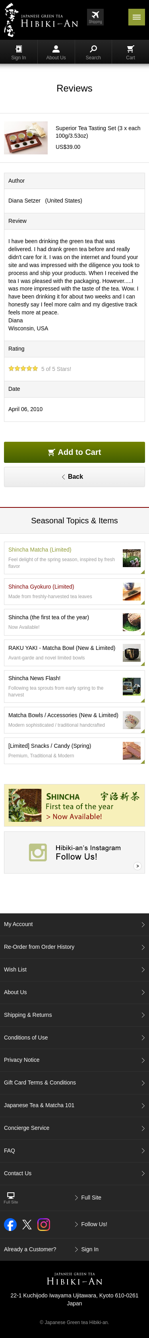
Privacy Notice (21, 1060)
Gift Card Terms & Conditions (40, 1082)
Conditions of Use (26, 1037)
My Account (18, 924)
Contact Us (17, 1173)
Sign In (18, 52)
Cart (130, 52)
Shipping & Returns (28, 1015)
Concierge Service (26, 1128)
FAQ (9, 1150)
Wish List (15, 969)
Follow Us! (94, 1224)
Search (93, 52)
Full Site (91, 1197)
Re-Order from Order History (39, 947)
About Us (56, 52)
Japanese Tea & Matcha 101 (39, 1105)
